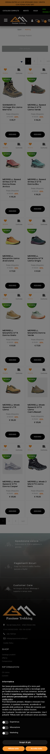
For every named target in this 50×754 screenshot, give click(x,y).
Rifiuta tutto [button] (13, 749)
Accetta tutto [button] (36, 749)
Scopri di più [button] (25, 742)
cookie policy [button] (7, 699)
